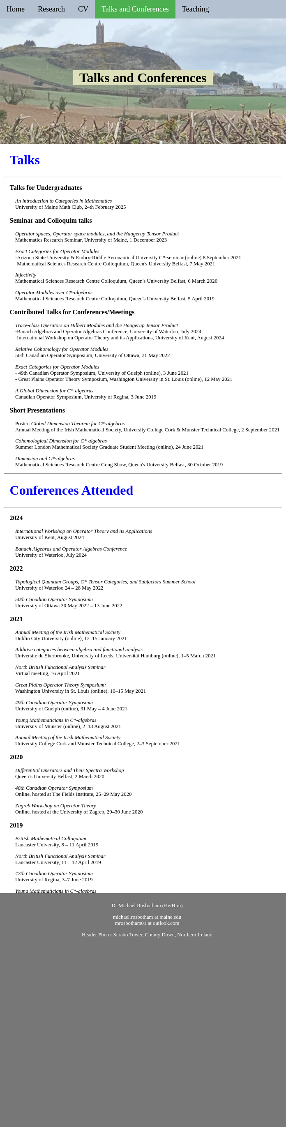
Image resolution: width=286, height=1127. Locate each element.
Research (51, 9)
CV (83, 9)
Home (16, 9)
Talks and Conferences (135, 9)
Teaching (195, 9)
